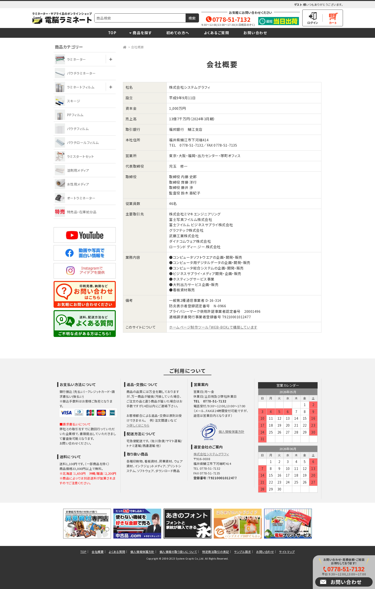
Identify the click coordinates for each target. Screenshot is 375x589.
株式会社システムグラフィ (211, 454)
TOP (112, 32)
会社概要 (137, 47)
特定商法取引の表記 (215, 552)
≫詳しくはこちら (138, 425)
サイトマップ (287, 552)
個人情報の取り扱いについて (178, 552)
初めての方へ (177, 32)
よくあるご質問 (216, 32)
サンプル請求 (242, 552)
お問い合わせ (255, 32)
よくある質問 (117, 552)
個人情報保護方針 (231, 431)
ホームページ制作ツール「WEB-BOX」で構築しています (213, 327)
